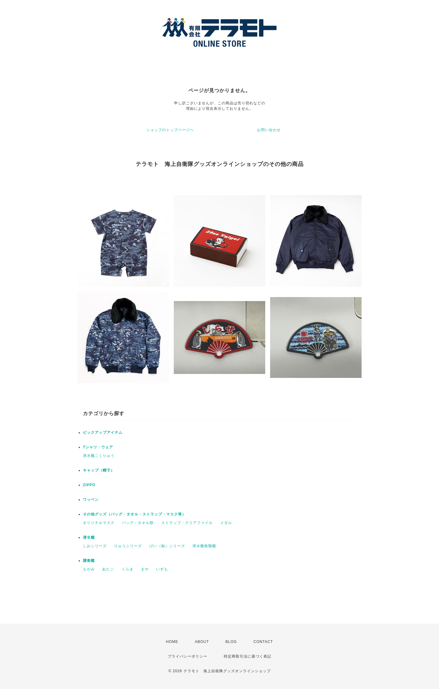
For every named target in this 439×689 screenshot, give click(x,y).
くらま (128, 569)
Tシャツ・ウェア (98, 447)
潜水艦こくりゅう (99, 456)
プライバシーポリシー (187, 656)
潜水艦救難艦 (204, 546)
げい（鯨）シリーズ (167, 546)
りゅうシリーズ (128, 546)
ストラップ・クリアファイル (187, 523)
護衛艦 (89, 560)
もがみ (89, 569)
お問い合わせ (269, 130)
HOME (172, 642)
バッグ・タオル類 (138, 523)
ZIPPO (89, 485)
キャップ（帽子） (99, 470)
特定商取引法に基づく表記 (247, 656)
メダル (226, 523)
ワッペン (91, 499)
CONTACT (263, 642)
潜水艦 (89, 537)
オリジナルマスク (99, 523)
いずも (162, 569)
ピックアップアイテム (103, 432)
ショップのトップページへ (170, 130)
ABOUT (202, 642)
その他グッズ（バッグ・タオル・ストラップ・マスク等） (134, 514)
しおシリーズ (95, 546)
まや (145, 569)
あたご (108, 569)
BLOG (231, 642)
